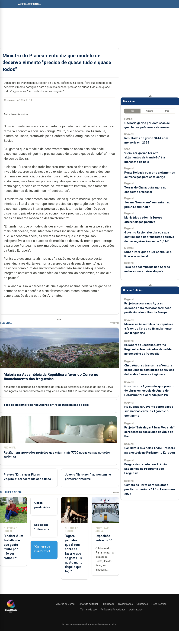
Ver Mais (114, 323)
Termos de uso (88, 609)
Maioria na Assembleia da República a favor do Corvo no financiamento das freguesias (51, 376)
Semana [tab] (149, 111)
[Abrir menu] (5, 4)
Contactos (142, 604)
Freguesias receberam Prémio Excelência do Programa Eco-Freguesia (145, 469)
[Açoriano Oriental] (11, 613)
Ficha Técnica (159, 604)
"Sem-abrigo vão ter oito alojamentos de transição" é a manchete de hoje (144, 157)
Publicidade (108, 604)
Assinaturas (136, 609)
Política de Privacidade (113, 609)
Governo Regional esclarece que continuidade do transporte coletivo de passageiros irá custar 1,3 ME (149, 237)
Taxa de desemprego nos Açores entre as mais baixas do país (46, 404)
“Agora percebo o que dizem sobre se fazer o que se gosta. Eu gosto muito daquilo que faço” (73, 553)
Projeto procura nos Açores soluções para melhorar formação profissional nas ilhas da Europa (147, 308)
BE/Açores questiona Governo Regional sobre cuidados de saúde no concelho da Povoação (148, 349)
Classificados (125, 604)
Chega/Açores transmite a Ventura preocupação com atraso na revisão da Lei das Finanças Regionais (149, 370)
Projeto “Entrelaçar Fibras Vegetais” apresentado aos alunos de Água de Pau (27, 479)
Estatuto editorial (88, 604)
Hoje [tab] (132, 111)
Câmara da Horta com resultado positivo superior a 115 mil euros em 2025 (149, 489)
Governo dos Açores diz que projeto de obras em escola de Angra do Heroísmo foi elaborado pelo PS (149, 390)
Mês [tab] (167, 111)
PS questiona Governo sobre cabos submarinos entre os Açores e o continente (148, 411)
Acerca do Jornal (65, 604)
